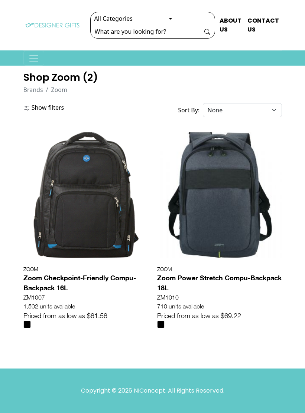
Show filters (43, 107)
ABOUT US (230, 25)
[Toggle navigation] (33, 58)
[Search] (145, 31)
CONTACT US (263, 25)
